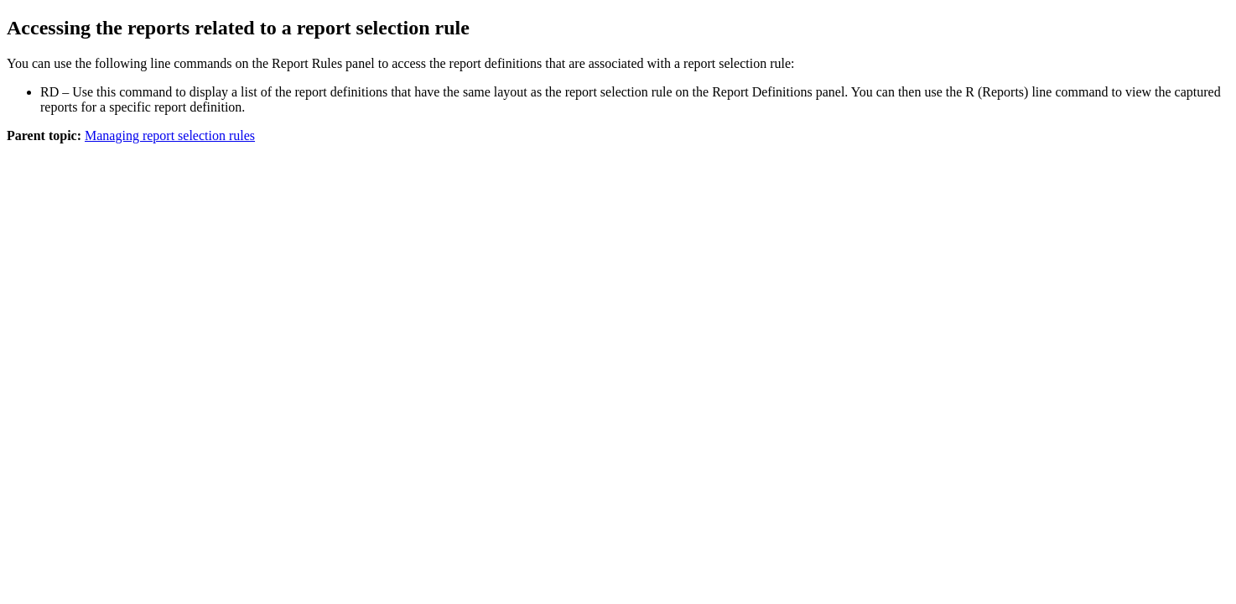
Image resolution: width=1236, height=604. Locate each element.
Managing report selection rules (170, 135)
